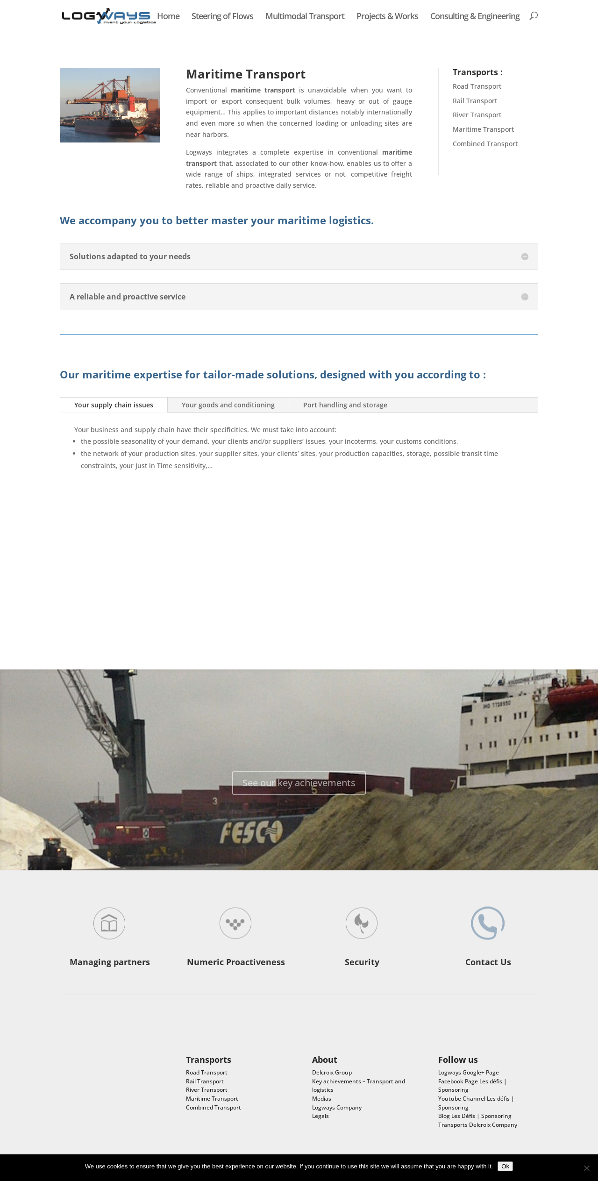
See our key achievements (299, 792)
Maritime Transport (483, 129)
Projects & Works (387, 16)
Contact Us (488, 962)
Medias (321, 1099)
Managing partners (110, 962)
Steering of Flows (222, 16)
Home (168, 16)
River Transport (477, 114)
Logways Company (337, 1107)
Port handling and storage (345, 404)
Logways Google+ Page (468, 1072)
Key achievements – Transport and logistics (358, 1085)
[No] (586, 1168)
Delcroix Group (332, 1072)
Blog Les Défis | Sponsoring (475, 1116)
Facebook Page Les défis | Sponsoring (472, 1085)
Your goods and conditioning (228, 404)
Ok (505, 1166)
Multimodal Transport (304, 16)
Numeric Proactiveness (236, 962)
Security (362, 962)
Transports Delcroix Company (477, 1125)
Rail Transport (475, 100)
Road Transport (477, 86)
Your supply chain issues (113, 404)
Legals (320, 1116)
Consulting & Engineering (475, 16)
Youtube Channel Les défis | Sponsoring (476, 1103)
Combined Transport (485, 143)
